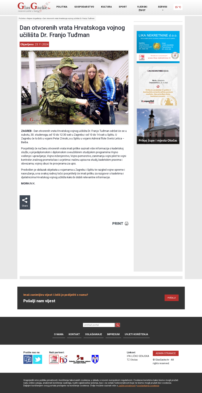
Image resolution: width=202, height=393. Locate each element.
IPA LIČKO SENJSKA (138, 356)
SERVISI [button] (162, 6)
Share (25, 202)
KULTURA (106, 6)
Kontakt (74, 334)
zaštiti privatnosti (127, 385)
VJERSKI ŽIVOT (142, 8)
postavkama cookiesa (148, 385)
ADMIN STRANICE (166, 353)
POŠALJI (172, 298)
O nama (59, 334)
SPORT (123, 6)
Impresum (113, 334)
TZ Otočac (132, 359)
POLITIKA (61, 6)
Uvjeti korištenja (136, 334)
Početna (22, 18)
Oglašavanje (93, 334)
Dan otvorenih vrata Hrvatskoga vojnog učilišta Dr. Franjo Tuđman (68, 18)
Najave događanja (34, 18)
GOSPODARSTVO (84, 6)
